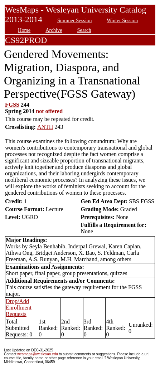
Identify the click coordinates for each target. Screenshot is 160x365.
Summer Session (74, 20)
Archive (53, 30)
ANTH (45, 127)
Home (24, 30)
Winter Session (122, 20)
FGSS (12, 105)
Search (84, 30)
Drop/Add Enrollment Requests (18, 307)
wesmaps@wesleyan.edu (38, 354)
